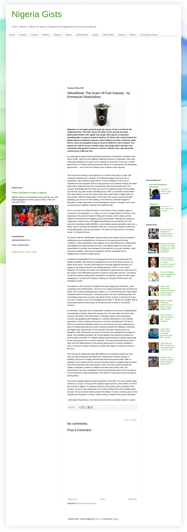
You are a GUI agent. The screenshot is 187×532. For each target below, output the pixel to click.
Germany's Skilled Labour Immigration (166, 191)
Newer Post (72, 499)
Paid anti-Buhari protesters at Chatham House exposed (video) (166, 233)
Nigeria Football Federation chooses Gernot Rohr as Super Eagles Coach (166, 305)
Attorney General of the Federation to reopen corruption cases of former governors (167, 262)
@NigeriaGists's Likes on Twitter (24, 252)
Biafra (95, 35)
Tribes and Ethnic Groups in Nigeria (29, 192)
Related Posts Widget (130, 420)
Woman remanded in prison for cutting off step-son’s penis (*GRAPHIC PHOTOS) (167, 248)
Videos (132, 35)
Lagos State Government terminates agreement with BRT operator (166, 333)
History (22, 35)
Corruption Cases (148, 35)
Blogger (115, 519)
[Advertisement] (93, 62)
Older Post (132, 499)
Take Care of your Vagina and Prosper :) (167, 209)
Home (12, 35)
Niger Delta (108, 35)
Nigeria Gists (37, 14)
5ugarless (98, 519)
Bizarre (57, 35)
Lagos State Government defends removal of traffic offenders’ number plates (167, 290)
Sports (68, 35)
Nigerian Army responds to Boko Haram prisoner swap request (167, 360)
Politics (46, 35)
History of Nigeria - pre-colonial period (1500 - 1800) (167, 274)
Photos (121, 35)
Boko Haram (82, 35)
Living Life (153, 204)
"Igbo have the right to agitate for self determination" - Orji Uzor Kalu (167, 346)
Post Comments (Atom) (87, 503)
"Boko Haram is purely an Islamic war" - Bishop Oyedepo (166, 318)
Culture (34, 35)
